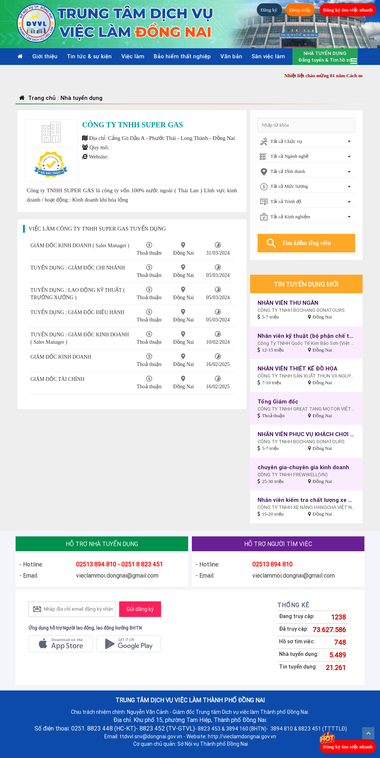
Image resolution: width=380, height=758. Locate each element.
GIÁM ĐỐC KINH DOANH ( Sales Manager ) (79, 245)
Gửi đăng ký (140, 609)
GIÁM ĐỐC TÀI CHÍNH (57, 379)
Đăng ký (269, 10)
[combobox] (306, 142)
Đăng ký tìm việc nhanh (348, 10)
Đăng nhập (300, 10)
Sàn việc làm (268, 56)
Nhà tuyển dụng (81, 97)
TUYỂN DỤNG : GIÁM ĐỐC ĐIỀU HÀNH (77, 312)
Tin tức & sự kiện (89, 56)
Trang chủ (36, 97)
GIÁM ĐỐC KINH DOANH (60, 357)
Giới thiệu (45, 56)
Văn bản (231, 56)
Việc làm (132, 56)
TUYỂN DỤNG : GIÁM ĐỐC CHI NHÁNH (77, 268)
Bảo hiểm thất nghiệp (182, 56)
